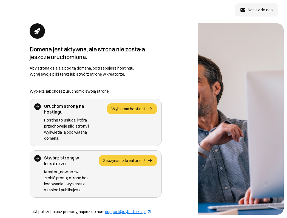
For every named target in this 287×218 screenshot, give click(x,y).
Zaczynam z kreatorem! (128, 160)
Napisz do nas (256, 10)
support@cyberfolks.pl (127, 211)
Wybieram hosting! (132, 109)
